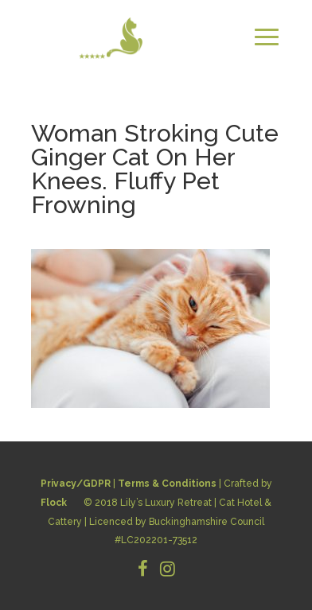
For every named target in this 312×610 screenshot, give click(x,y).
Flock (54, 502)
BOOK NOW (241, 73)
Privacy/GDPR (76, 483)
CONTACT (158, 73)
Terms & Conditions (167, 483)
